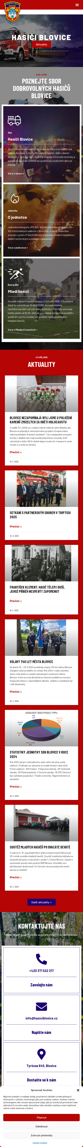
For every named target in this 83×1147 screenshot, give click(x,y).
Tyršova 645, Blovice (41, 1066)
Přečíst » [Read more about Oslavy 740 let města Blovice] (16, 691)
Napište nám (41, 1032)
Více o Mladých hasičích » (22, 329)
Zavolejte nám (41, 984)
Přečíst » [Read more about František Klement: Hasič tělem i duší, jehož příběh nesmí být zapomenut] (16, 601)
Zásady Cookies (40, 1143)
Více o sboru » (16, 173)
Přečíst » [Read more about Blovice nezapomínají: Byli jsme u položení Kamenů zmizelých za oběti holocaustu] (16, 452)
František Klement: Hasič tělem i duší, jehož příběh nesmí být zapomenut (37, 589)
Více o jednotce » (18, 247)
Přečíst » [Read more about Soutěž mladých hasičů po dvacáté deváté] (16, 877)
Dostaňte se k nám (41, 1079)
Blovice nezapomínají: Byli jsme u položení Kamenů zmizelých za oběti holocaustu (41, 420)
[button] (78, 1090)
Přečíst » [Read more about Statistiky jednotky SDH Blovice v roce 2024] (16, 786)
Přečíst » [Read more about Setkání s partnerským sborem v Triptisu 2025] (16, 526)
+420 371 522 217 (41, 971)
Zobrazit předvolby (41, 1135)
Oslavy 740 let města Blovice (31, 661)
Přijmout (41, 1117)
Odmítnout (41, 1126)
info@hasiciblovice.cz (42, 1018)
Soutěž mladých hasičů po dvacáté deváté (40, 847)
